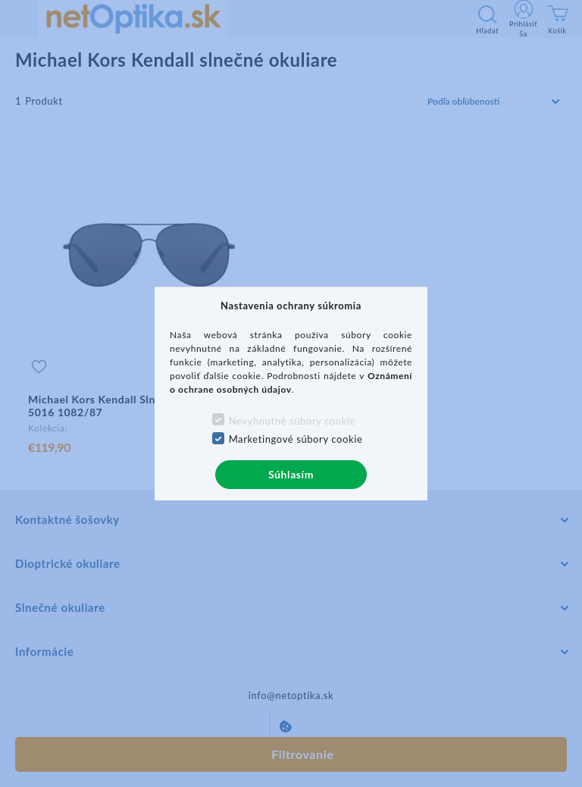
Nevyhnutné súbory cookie (292, 421)
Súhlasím (291, 474)
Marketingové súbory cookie (296, 439)
